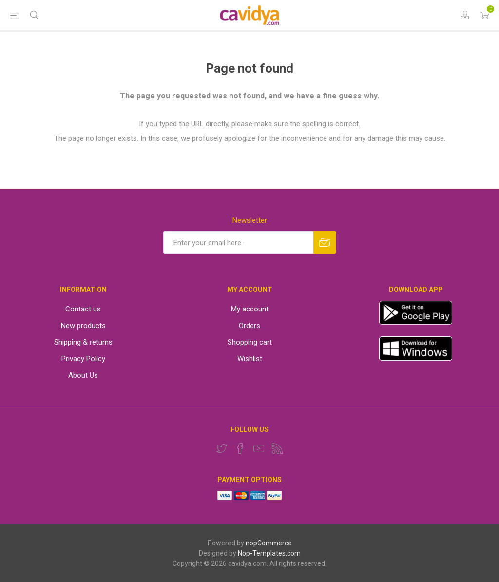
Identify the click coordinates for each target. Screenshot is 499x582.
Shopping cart (250, 342)
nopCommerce (269, 543)
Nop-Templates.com (269, 553)
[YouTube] (259, 448)
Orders (249, 325)
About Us (83, 375)
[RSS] (277, 448)
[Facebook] (240, 448)
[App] (415, 322)
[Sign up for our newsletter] (238, 242)
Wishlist (249, 358)
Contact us (83, 309)
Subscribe (324, 242)
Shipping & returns (83, 342)
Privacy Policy (83, 358)
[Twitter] (222, 448)
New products (83, 325)
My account (250, 309)
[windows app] (415, 358)
